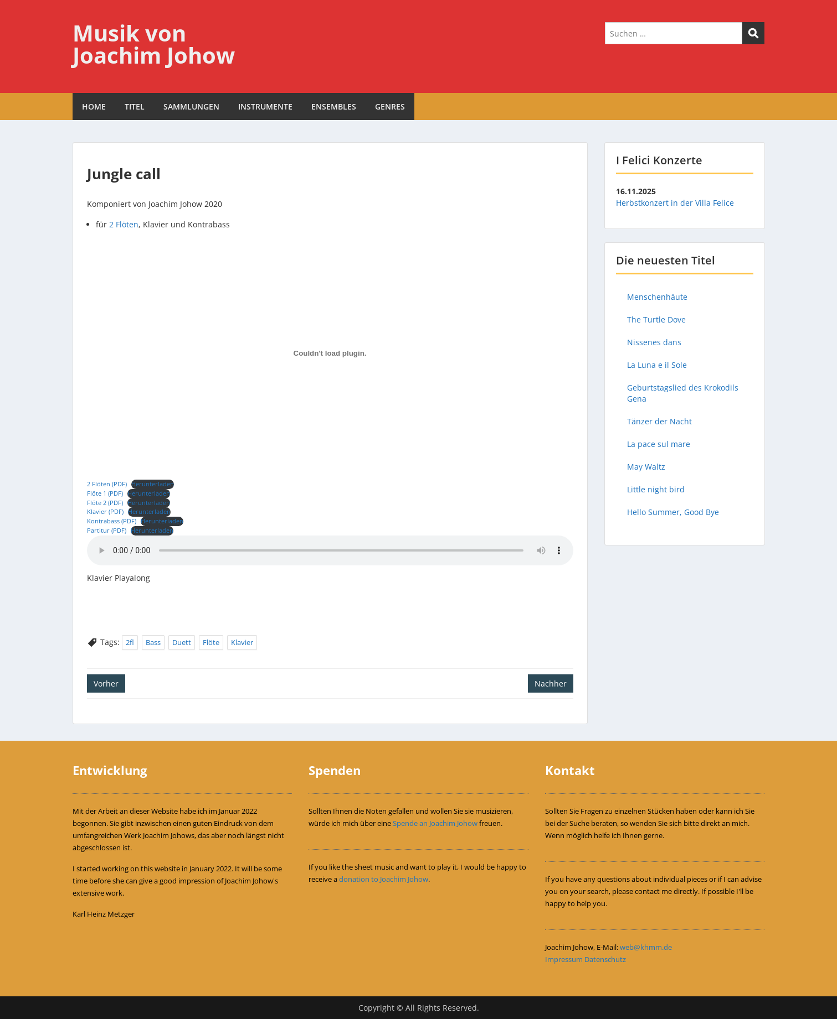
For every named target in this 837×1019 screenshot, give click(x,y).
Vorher (106, 683)
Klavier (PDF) (105, 511)
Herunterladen (152, 484)
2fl (130, 642)
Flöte (211, 642)
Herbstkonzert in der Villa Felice (675, 202)
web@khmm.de (646, 947)
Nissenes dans (654, 342)
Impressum (564, 959)
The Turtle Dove (656, 319)
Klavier (242, 642)
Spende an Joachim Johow (435, 823)
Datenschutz (605, 959)
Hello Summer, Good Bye (673, 512)
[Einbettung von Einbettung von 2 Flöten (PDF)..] (330, 353)
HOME (94, 106)
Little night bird (656, 489)
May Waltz (646, 466)
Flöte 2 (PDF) (105, 502)
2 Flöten (123, 224)
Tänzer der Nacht (659, 421)
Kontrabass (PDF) (111, 521)
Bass (153, 642)
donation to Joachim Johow (383, 879)
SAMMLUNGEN (191, 106)
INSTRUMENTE (265, 106)
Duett (181, 642)
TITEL (135, 106)
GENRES (390, 106)
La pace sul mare (658, 444)
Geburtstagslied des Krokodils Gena (682, 393)
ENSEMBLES (333, 106)
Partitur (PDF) (106, 530)
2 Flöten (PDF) (107, 484)
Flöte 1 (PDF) (105, 493)
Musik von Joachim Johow (154, 44)
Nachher (551, 683)
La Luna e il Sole (657, 365)
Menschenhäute (657, 297)
